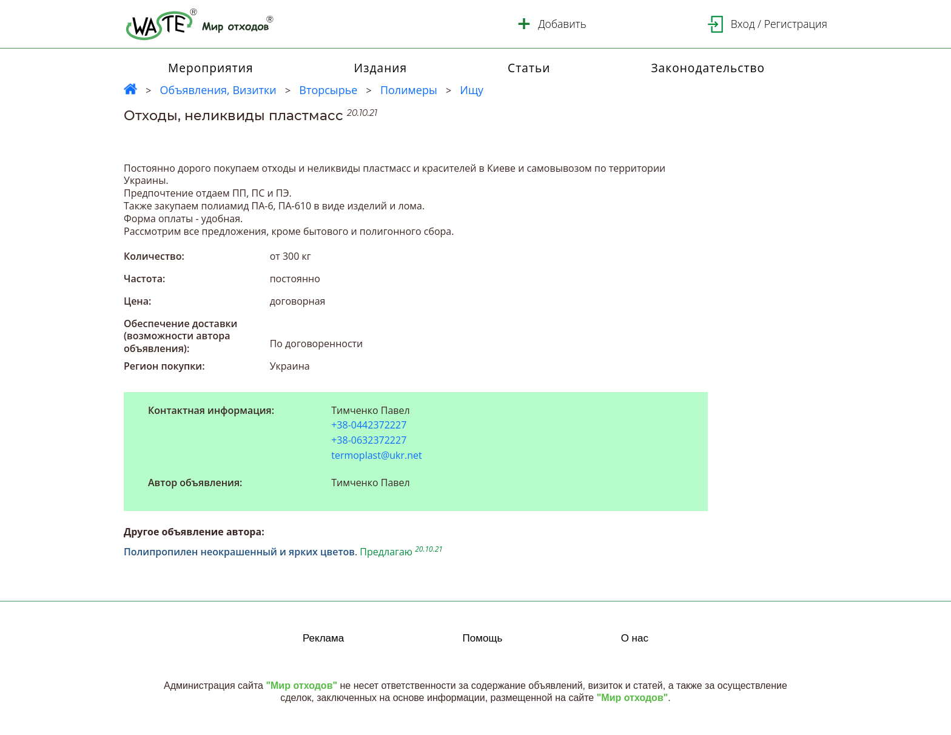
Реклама (323, 638)
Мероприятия (211, 67)
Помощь (483, 638)
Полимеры (408, 90)
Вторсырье (328, 90)
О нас (634, 638)
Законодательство (708, 67)
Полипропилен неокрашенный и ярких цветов (239, 551)
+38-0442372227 (368, 425)
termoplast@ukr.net (376, 455)
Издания (381, 67)
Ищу (471, 90)
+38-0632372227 (368, 440)
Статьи (529, 67)
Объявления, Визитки (218, 90)
